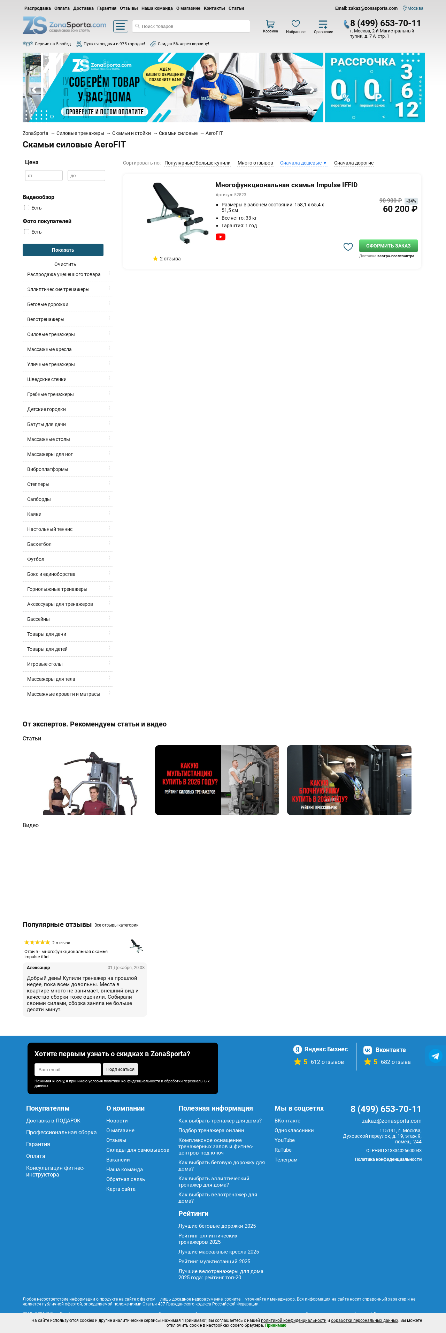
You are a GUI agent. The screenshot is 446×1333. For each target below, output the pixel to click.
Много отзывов (255, 163)
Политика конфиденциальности (388, 1159)
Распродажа (37, 8)
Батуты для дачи (46, 424)
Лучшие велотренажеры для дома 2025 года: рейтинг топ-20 (220, 1274)
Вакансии (118, 1160)
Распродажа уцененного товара (64, 274)
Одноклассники (294, 1130)
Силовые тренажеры (51, 334)
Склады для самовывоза (137, 1150)
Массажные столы (48, 439)
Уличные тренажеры (51, 364)
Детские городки (46, 409)
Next (311, 90)
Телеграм (286, 1160)
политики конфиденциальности (132, 1081)
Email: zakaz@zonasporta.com (366, 8)
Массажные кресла (49, 349)
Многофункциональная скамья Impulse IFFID (286, 185)
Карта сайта (121, 1189)
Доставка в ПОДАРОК (53, 1121)
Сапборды (39, 499)
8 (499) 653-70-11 (385, 23)
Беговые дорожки (47, 304)
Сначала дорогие (354, 163)
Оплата (62, 8)
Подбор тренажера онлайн (211, 1130)
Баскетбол (39, 544)
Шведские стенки (47, 379)
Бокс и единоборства (51, 574)
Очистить (65, 264)
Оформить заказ (388, 246)
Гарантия (106, 8)
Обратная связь (125, 1179)
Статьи (236, 8)
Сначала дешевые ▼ (304, 163)
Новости (117, 1121)
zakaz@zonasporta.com (392, 1121)
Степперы (38, 484)
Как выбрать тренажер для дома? (220, 1121)
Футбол (35, 559)
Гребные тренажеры (50, 394)
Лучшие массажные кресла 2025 (218, 1252)
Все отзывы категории (116, 925)
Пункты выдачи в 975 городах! (114, 43)
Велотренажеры (45, 319)
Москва (415, 8)
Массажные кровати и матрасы (63, 694)
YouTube (285, 1140)
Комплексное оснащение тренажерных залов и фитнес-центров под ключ (215, 1146)
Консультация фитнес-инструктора (55, 1171)
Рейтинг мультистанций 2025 (214, 1261)
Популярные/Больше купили (197, 163)
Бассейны (38, 619)
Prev (34, 90)
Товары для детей (47, 649)
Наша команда (157, 8)
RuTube (283, 1150)
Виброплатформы (47, 469)
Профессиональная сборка (61, 1132)
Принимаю (275, 1325)
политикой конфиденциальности (293, 1320)
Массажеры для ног (50, 454)
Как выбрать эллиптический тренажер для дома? (213, 1181)
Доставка (83, 8)
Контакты (214, 8)
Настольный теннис (49, 529)
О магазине (188, 8)
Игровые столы (45, 664)
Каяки (34, 514)
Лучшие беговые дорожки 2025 (217, 1226)
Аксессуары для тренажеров (60, 604)
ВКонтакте (287, 1121)
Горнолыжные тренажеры (57, 589)
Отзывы (129, 8)
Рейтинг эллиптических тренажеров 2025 (207, 1239)
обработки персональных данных (364, 1320)
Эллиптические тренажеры (58, 289)
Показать (63, 250)
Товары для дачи (46, 634)
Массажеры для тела (51, 679)
